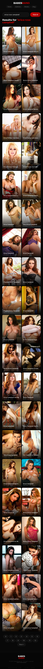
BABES (21, 3)
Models (26, 7)
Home (9, 7)
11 (29, 640)
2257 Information (21, 662)
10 (24, 640)
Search (35, 15)
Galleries (18, 7)
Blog (34, 7)
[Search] (15, 14)
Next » (21, 644)
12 (35, 640)
